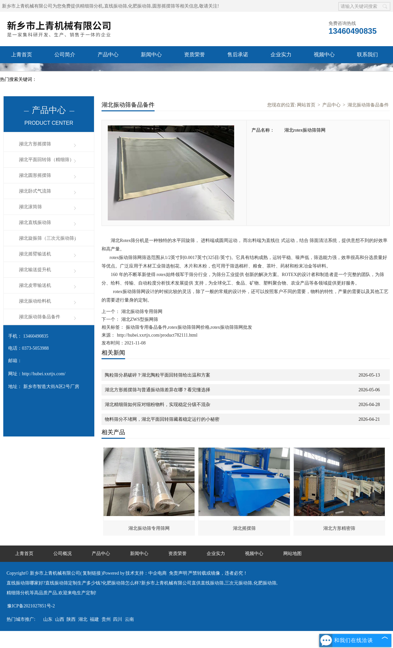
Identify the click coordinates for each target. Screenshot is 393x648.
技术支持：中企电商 (146, 573)
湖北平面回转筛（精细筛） (46, 159)
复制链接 (92, 573)
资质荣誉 (194, 54)
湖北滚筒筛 (30, 206)
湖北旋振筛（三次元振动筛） (49, 238)
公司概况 (62, 553)
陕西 (71, 619)
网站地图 (292, 553)
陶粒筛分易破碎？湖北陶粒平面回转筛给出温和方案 (157, 375)
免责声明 (178, 573)
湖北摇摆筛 (244, 528)
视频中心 (324, 54)
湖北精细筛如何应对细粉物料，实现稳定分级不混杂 (157, 404)
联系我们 (367, 54)
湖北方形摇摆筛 (35, 143)
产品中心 (108, 54)
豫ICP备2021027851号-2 (31, 605)
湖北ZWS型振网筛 (139, 319)
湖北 (82, 619)
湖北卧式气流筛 (35, 191)
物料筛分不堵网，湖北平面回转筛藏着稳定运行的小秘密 (162, 419)
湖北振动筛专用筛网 (141, 311)
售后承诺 (237, 54)
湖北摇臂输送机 (35, 253)
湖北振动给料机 (35, 301)
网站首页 (306, 104)
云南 (129, 619)
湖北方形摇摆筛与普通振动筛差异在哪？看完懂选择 (157, 389)
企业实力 (281, 54)
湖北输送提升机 (35, 269)
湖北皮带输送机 (35, 285)
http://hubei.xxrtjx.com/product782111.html (157, 335)
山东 (47, 619)
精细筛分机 (91, 6)
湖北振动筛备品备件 (39, 316)
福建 (94, 619)
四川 (117, 619)
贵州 (106, 619)
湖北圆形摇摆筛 (35, 175)
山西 (59, 619)
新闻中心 (151, 54)
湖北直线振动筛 (35, 222)
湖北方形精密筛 (339, 528)
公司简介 (64, 54)
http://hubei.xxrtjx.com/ (44, 373)
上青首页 (21, 54)
